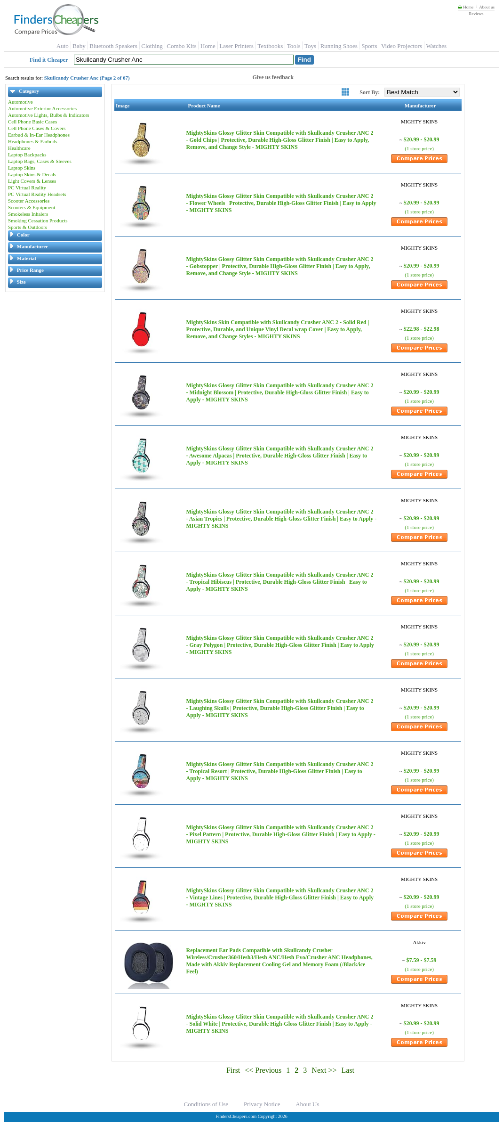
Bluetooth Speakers (113, 45)
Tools (294, 45)
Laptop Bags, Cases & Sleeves (40, 161)
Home (465, 7)
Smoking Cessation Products (38, 220)
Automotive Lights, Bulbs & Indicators (48, 115)
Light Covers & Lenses (32, 181)
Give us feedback (273, 77)
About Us (307, 1104)
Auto (62, 45)
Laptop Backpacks (27, 154)
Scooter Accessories (28, 201)
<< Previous (263, 1070)
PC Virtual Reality (27, 187)
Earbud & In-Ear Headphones (39, 135)
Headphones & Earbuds (32, 141)
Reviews (476, 13)
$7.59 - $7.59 (422, 960)
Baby (78, 45)
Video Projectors (401, 45)
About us (487, 7)
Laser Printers (236, 45)
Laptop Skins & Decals (32, 174)
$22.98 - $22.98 (421, 329)
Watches (436, 45)
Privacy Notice (262, 1104)
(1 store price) (419, 148)
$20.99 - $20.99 (421, 139)
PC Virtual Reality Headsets (37, 194)
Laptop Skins (21, 168)
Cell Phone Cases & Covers (36, 128)
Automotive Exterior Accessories (42, 108)
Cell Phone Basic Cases (32, 121)
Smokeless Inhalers (28, 214)
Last (348, 1070)
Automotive (20, 102)
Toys (310, 45)
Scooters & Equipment (31, 207)
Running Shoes (339, 45)
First (233, 1070)
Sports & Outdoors (27, 227)
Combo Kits (181, 45)
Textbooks (270, 45)
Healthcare (19, 148)
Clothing (152, 45)
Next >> (323, 1070)
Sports (369, 45)
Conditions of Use (206, 1104)
